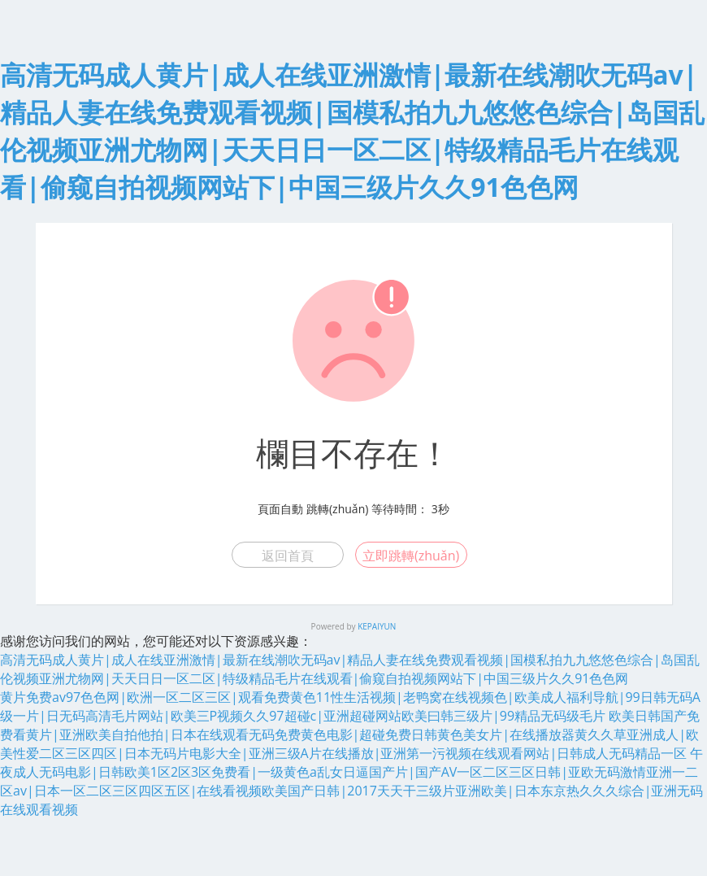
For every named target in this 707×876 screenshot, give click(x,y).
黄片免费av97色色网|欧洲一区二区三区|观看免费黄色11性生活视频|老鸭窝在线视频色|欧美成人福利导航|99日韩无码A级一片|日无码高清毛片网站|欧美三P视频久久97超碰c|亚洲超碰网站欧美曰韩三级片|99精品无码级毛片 (350, 706)
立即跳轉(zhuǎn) (410, 555)
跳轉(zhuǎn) (337, 508)
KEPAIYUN (377, 626)
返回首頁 (288, 555)
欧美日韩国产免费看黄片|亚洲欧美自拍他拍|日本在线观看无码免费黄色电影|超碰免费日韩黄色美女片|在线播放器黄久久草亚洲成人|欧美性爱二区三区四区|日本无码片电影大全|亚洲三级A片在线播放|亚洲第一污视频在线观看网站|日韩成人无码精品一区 (350, 734)
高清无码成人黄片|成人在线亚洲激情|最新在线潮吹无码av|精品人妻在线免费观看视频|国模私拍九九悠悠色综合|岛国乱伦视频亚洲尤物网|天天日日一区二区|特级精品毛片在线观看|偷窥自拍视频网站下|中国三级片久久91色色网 (350, 669)
